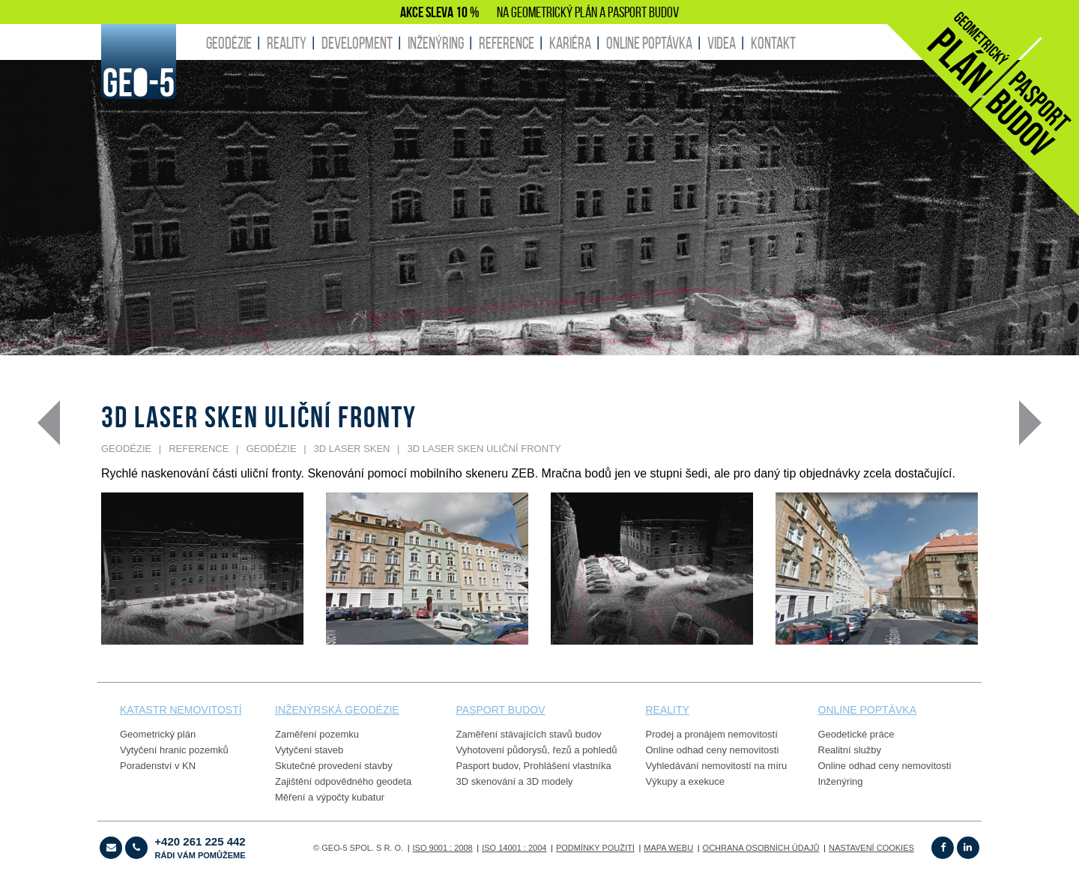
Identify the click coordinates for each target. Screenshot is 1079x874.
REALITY (286, 43)
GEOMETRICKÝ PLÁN (554, 12)
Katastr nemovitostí (181, 710)
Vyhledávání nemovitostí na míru (717, 765)
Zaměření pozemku (317, 734)
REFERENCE (506, 43)
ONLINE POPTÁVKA (649, 43)
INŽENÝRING (436, 43)
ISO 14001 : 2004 (514, 847)
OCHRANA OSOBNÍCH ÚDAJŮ (761, 847)
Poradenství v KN (158, 765)
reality (667, 710)
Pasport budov (487, 765)
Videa (721, 43)
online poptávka (867, 710)
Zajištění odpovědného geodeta (343, 781)
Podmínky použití (595, 847)
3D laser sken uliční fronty (484, 448)
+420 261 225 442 (199, 847)
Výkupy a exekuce (685, 781)
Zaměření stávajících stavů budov (529, 734)
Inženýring (840, 781)
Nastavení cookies (871, 847)
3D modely (549, 781)
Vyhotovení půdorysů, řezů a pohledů (536, 750)
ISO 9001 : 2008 (443, 847)
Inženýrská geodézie (337, 710)
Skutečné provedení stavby (334, 765)
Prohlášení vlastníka (567, 765)
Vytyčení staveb (309, 750)
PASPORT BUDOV (643, 12)
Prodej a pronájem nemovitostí (712, 734)
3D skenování (486, 781)
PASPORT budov (500, 710)
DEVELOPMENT (357, 43)
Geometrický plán (158, 734)
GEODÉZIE (229, 43)
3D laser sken (352, 448)
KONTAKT (773, 43)
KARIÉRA (570, 43)
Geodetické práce (856, 734)
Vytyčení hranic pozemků (174, 750)
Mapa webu (668, 847)
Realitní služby (850, 750)
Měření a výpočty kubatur (329, 797)
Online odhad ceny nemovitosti (712, 750)
